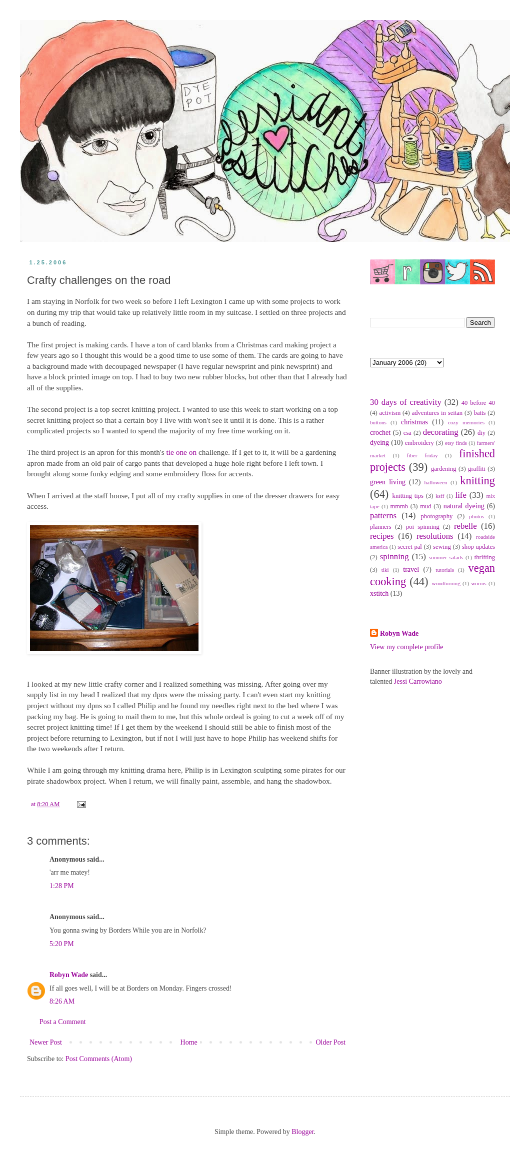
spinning (394, 556)
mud (425, 506)
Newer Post (46, 1042)
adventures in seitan (437, 412)
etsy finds (456, 443)
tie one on (181, 452)
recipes (382, 536)
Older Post (331, 1042)
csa (408, 432)
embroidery (419, 442)
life (460, 495)
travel (411, 569)
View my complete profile (407, 647)
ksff (440, 496)
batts (480, 412)
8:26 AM (62, 1001)
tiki (385, 570)
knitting (477, 480)
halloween (435, 482)
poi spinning (423, 526)
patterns (383, 515)
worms (478, 583)
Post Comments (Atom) (99, 1059)
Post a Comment (63, 1022)
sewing (442, 546)
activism (390, 412)
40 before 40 (478, 402)
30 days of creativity (406, 402)
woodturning (446, 583)
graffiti (477, 468)
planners (381, 526)
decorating (440, 432)
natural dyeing (464, 506)
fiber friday (422, 455)
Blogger (303, 1132)
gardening (443, 468)
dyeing (379, 442)
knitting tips (408, 495)
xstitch (379, 593)
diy (482, 432)
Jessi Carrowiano (418, 681)
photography (437, 516)
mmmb (399, 506)
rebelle (465, 526)
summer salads (446, 557)
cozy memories (466, 422)
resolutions (435, 536)
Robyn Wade (69, 975)
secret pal (410, 546)
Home (189, 1042)
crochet (380, 432)
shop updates (478, 546)
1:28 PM (62, 886)
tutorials (445, 570)
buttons (378, 422)
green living (388, 482)
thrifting (484, 557)
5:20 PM (62, 944)
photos (476, 516)
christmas (414, 422)
